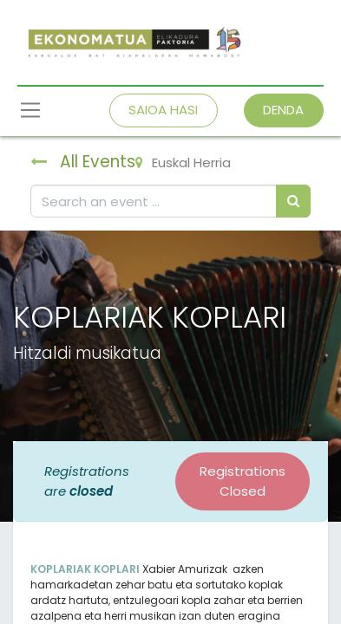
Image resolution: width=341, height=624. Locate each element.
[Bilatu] (293, 201)
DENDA (283, 110)
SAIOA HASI (163, 110)
